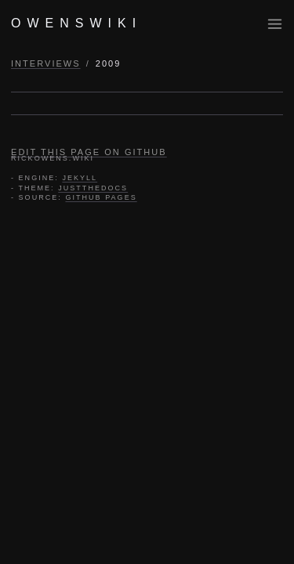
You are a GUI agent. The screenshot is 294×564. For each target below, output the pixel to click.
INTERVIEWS (46, 63)
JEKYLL (79, 178)
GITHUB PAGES (100, 197)
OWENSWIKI (76, 23)
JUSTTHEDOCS (93, 188)
